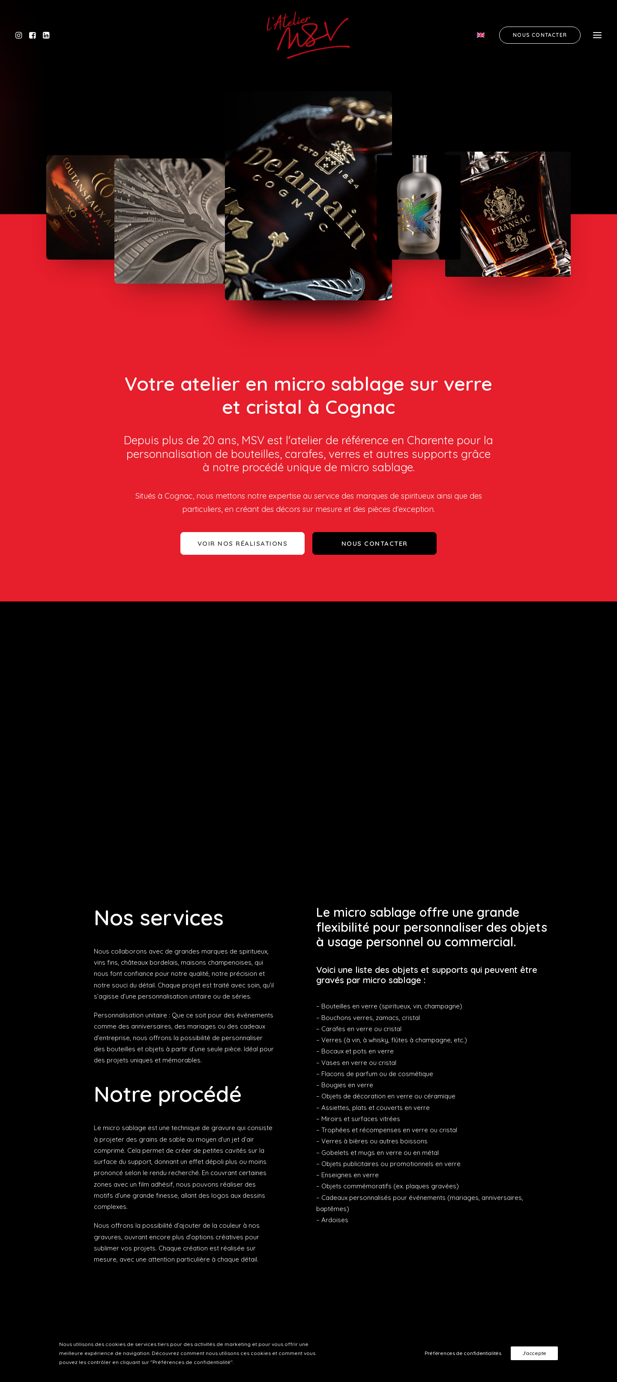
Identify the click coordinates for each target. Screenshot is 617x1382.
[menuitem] (484, 35)
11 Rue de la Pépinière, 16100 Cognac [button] (278, 1130)
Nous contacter (485, 1171)
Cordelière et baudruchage (502, 1137)
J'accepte (534, 1353)
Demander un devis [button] (480, 1264)
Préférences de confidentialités (463, 1353)
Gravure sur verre (489, 1126)
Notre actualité (484, 1159)
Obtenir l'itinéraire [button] (241, 1157)
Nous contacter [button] (374, 543)
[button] (20, 35)
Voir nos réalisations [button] (243, 543)
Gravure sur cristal (490, 1114)
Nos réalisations (486, 1148)
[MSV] (308, 35)
